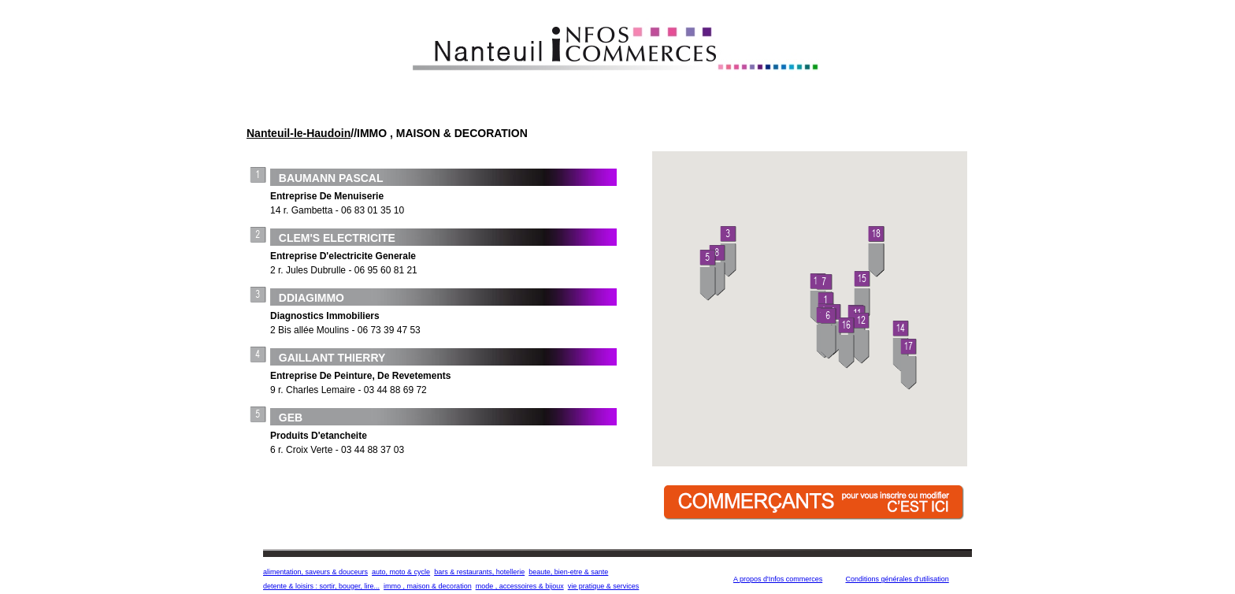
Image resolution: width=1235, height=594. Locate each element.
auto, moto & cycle (401, 572)
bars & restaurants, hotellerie (479, 572)
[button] (729, 252)
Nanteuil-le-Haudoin (298, 133)
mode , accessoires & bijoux (520, 586)
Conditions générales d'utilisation (896, 579)
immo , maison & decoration (428, 586)
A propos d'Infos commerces (777, 579)
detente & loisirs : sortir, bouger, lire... (321, 586)
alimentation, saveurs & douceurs (315, 572)
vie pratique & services (604, 586)
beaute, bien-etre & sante (568, 572)
